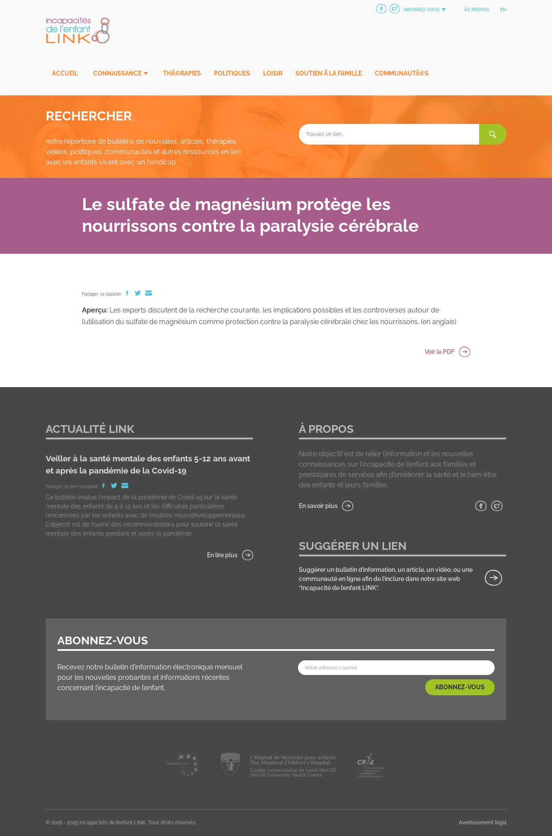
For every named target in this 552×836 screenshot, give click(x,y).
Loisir (272, 73)
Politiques (232, 73)
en (503, 9)
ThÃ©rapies (182, 73)
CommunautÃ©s (402, 73)
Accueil (65, 73)
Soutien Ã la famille (328, 73)
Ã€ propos (476, 9)
